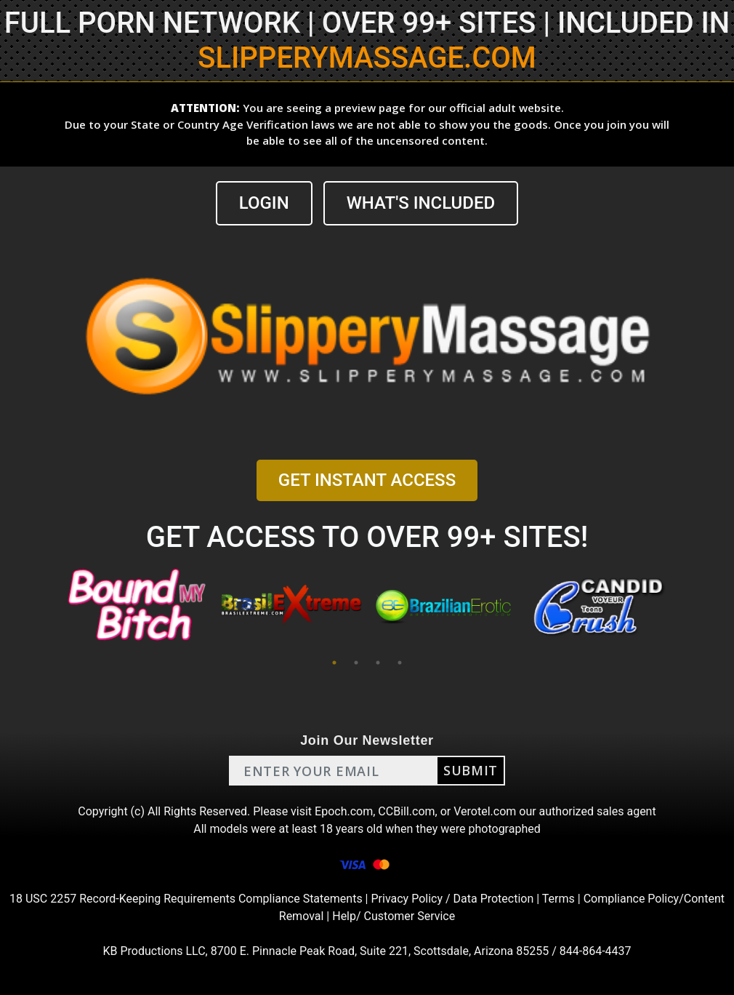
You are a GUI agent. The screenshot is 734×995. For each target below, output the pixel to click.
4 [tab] (399, 662)
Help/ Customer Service (393, 916)
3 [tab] (378, 662)
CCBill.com (406, 811)
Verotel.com (484, 811)
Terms (558, 899)
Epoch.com (344, 811)
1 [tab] (334, 662)
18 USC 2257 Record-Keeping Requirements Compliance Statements (186, 899)
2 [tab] (356, 662)
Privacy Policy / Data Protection (452, 899)
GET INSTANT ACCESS (367, 480)
